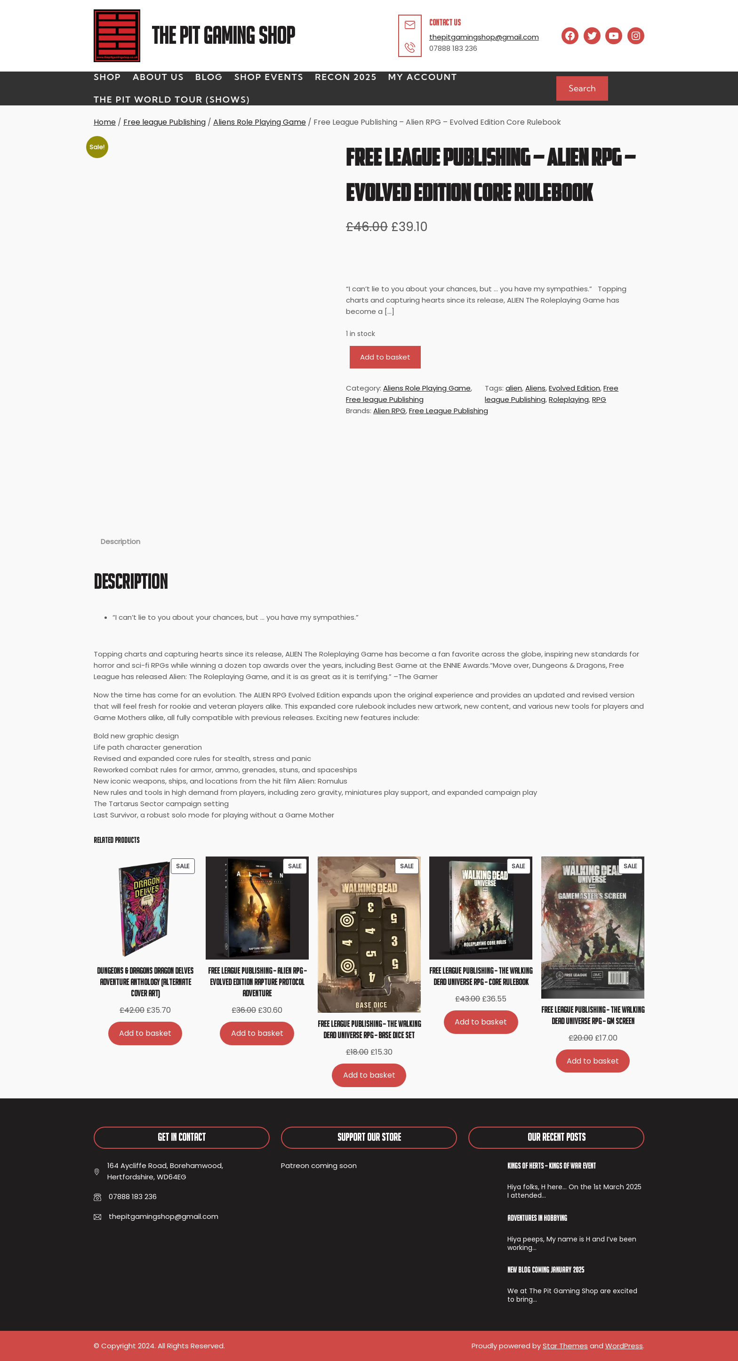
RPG (599, 399)
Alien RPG (389, 411)
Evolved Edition (574, 388)
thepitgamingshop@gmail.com (484, 37)
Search (582, 88)
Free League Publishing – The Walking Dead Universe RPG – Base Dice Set (369, 1029)
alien (513, 388)
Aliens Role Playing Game (259, 122)
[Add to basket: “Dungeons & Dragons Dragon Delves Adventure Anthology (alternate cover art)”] (145, 1033)
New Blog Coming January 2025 (545, 1269)
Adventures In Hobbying (537, 1218)
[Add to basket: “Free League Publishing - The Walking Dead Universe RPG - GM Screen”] (593, 1061)
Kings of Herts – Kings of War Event (551, 1165)
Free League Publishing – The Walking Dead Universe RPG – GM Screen (592, 1015)
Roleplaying (569, 399)
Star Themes (565, 1346)
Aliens (535, 388)
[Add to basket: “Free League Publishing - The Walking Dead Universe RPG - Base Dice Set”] (369, 1075)
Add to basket (385, 357)
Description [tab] (120, 541)
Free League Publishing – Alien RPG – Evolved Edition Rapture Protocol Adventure (257, 982)
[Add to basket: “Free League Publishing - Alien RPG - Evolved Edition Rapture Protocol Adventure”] (257, 1033)
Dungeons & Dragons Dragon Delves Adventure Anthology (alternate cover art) (145, 982)
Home (105, 122)
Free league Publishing (164, 122)
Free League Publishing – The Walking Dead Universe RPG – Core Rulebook (480, 976)
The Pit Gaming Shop (223, 35)
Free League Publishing (448, 411)
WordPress (624, 1346)
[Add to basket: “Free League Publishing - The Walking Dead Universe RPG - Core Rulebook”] (481, 1021)
